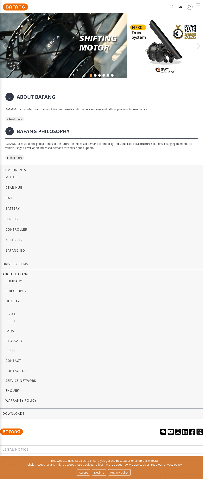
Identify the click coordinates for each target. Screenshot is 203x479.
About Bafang (16, 274)
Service (9, 314)
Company (13, 281)
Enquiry (12, 391)
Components (14, 170)
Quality (12, 301)
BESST (10, 321)
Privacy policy (119, 472)
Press (10, 351)
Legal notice (16, 449)
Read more (13, 119)
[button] (198, 46)
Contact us (16, 371)
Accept (83, 472)
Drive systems (15, 264)
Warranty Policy (20, 401)
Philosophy (16, 291)
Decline (99, 472)
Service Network (20, 381)
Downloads (13, 414)
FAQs (9, 331)
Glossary (13, 341)
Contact (13, 361)
